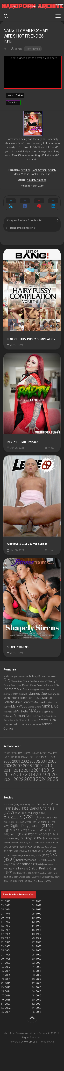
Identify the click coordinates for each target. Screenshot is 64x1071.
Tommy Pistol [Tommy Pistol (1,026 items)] (11, 724)
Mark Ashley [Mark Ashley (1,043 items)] (42, 702)
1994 (7, 950)
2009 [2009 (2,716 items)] (37, 765)
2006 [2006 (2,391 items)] (7, 765)
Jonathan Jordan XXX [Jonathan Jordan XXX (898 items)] (24, 846)
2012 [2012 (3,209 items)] (18, 770)
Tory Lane (44, 174)
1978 (7, 917)
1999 (38, 958)
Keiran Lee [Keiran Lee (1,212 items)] (25, 697)
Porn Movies (33, 48)
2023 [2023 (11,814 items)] (29, 779)
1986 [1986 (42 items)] (39, 753)
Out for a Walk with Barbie (27, 544)
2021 (38, 1003)
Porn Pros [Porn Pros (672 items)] (10, 869)
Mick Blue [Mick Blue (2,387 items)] (50, 706)
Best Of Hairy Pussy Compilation (31, 339)
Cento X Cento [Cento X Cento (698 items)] (47, 818)
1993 (38, 946)
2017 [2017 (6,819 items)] (19, 774)
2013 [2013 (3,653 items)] (28, 770)
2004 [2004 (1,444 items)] (42, 761)
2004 (7, 971)
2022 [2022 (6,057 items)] (18, 779)
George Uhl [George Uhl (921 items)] (35, 689)
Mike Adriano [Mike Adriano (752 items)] (9, 712)
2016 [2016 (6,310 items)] (8, 774)
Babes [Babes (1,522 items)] (20, 808)
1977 (38, 913)
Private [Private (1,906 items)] (28, 868)
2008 (7, 979)
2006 (7, 975)
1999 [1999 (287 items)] (51, 757)
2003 (38, 966)
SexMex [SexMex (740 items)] (19, 873)
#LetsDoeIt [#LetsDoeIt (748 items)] (11, 804)
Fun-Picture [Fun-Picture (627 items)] (52, 838)
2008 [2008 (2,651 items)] (27, 765)
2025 (38, 1011)
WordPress (30, 1041)
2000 (7, 962)
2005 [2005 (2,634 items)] (52, 761)
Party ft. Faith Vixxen (22, 442)
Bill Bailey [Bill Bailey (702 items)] (51, 676)
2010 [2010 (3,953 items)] (47, 765)
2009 (38, 979)
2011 (38, 983)
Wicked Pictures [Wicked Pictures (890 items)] (21, 881)
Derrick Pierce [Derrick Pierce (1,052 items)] (45, 685)
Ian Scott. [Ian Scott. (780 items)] (45, 689)
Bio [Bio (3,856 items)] (6, 680)
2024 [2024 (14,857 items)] (41, 779)
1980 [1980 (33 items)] (15, 753)
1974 (7, 909)
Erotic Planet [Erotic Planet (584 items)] (11, 839)
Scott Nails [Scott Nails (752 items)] (51, 716)
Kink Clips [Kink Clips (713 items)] (16, 851)
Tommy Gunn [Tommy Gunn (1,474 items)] (46, 720)
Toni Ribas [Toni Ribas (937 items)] (25, 724)
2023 (38, 1007)
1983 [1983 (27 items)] (25, 753)
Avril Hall (25, 170)
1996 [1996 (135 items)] (30, 757)
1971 (38, 901)
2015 (41, 185)
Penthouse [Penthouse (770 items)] (51, 864)
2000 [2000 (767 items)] (7, 761)
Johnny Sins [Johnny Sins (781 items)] (55, 694)
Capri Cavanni (39, 170)
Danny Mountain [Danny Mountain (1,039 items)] (12, 685)
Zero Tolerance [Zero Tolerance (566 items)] (42, 881)
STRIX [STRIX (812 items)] (31, 873)
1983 (38, 925)
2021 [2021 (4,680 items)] (8, 779)
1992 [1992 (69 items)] (6, 757)
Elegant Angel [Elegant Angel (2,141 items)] (42, 834)
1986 (7, 934)
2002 (7, 966)
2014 (7, 991)
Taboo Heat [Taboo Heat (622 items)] (45, 873)
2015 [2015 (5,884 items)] (49, 770)
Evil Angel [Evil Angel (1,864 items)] (31, 838)
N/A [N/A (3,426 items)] (33, 711)
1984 (7, 930)
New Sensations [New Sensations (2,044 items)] (25, 864)
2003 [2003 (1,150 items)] (34, 761)
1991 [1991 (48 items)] (55, 753)
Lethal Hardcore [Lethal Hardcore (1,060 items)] (37, 850)
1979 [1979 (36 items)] (10, 753)
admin (18, 48)
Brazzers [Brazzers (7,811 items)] (20, 817)
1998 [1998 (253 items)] (44, 757)
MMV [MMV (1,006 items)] (42, 855)
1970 (7, 901)
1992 (7, 946)
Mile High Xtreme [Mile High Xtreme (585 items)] (25, 855)
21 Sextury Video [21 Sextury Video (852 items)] (30, 804)
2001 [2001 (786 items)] (16, 761)
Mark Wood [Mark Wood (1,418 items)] (19, 706)
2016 (7, 995)
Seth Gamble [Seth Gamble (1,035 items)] (10, 720)
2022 (7, 1007)
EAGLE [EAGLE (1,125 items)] (18, 834)
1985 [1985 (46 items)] (34, 753)
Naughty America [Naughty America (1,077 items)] (30, 859)
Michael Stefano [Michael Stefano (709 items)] (34, 707)
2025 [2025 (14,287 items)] (52, 779)
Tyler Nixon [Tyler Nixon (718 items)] (36, 724)
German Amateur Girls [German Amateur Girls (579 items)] (15, 843)
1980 (7, 921)
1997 (38, 954)
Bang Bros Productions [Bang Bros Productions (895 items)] (30, 813)
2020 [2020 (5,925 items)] (51, 774)
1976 (7, 913)
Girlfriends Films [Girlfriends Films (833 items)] (40, 842)
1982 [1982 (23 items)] (20, 753)
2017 (38, 995)
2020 (7, 1003)
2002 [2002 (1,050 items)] (25, 761)
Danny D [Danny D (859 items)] (53, 681)
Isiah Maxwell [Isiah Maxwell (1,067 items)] (21, 693)
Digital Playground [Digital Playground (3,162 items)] (31, 825)
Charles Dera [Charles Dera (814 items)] (16, 681)
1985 (38, 930)
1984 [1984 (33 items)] (29, 753)
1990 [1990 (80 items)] (49, 753)
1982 (7, 925)
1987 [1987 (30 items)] (44, 753)
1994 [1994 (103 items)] (17, 757)
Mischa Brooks (29, 174)
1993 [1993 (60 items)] (11, 757)
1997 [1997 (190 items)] (37, 757)
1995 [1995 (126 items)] (24, 757)
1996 (7, 954)
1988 (7, 938)
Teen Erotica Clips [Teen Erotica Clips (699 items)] (25, 877)
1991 (38, 942)
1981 (38, 921)
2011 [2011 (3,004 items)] (8, 770)
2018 (7, 999)
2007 (38, 975)
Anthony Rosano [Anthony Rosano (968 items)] (38, 676)
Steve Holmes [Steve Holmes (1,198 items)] (27, 720)
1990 (7, 942)
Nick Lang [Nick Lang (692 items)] (41, 712)
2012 (7, 987)
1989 (38, 938)
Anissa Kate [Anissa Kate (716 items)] (23, 676)
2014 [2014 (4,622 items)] (38, 770)
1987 (38, 934)
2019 (38, 999)
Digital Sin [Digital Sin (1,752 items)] (15, 830)
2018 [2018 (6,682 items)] (30, 774)
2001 (38, 962)
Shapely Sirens (18, 647)
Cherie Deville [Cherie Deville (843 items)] (29, 681)
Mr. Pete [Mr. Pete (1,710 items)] (21, 711)
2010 (7, 983)
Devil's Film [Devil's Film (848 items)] (34, 821)
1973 (38, 905)
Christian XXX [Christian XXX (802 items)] (42, 681)
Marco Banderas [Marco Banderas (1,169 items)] (25, 702)
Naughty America (36, 179)
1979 (38, 917)
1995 (38, 950)
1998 (7, 958)
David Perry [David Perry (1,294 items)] (29, 685)
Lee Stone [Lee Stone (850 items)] (37, 698)
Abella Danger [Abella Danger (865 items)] (10, 676)
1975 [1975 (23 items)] (5, 753)
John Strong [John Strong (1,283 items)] (11, 697)
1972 (7, 905)
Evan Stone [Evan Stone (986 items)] (23, 689)
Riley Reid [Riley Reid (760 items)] (41, 716)
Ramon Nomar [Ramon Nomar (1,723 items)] (25, 716)
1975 (38, 909)
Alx (52, 1041)
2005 (38, 971)
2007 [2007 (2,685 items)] (17, 765)
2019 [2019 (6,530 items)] (41, 774)
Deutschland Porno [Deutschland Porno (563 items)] (13, 822)
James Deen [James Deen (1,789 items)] (39, 693)
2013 (38, 987)
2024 (7, 1011)
